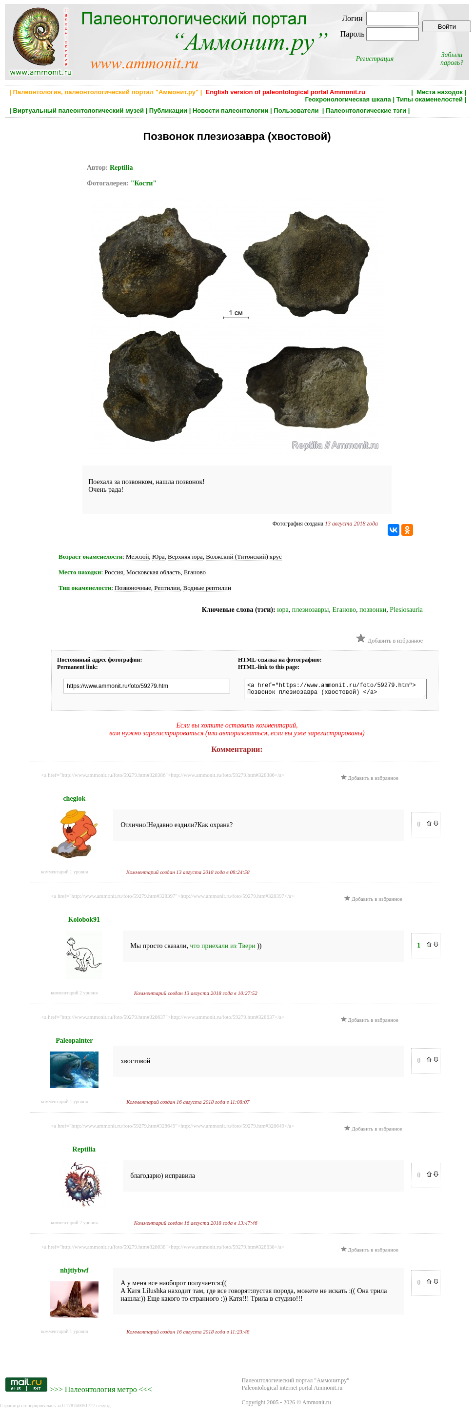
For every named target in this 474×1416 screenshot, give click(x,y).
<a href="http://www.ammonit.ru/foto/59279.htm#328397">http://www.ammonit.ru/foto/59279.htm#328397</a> (172, 899)
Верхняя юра (185, 556)
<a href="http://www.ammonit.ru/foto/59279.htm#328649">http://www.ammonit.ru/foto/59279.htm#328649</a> (172, 1129)
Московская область (153, 572)
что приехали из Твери (223, 948)
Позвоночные (133, 587)
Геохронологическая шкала (348, 99)
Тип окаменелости (85, 587)
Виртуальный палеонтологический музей (78, 110)
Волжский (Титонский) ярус (244, 556)
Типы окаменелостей (429, 99)
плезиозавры (310, 609)
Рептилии (167, 587)
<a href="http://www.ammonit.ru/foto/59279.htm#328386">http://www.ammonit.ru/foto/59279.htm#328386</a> (162, 778)
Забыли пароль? (451, 58)
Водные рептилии (207, 587)
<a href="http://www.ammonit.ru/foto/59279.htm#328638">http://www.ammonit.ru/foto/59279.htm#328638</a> (162, 1250)
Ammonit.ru (316, 1405)
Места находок (439, 92)
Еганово (195, 572)
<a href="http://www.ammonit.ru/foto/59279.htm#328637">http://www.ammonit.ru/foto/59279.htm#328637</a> (162, 1020)
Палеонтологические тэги (366, 110)
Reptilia (121, 167)
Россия (113, 572)
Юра (158, 556)
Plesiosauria (406, 609)
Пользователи (297, 110)
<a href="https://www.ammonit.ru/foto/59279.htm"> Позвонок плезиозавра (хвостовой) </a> (344, 690)
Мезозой (137, 556)
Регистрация (375, 58)
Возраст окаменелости (90, 556)
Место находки (80, 572)
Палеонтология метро (101, 1392)
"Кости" (144, 183)
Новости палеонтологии (231, 110)
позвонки (372, 609)
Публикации (168, 110)
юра (283, 609)
